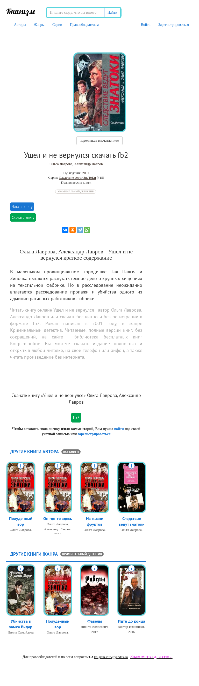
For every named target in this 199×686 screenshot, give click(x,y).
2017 (94, 632)
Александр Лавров (88, 164)
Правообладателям (84, 25)
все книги (71, 452)
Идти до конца (131, 621)
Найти (112, 12)
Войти (145, 25)
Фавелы (94, 621)
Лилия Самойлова (21, 633)
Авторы (20, 25)
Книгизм (20, 11)
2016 (131, 632)
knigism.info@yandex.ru (108, 657)
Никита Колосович (94, 627)
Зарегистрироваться (173, 25)
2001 (85, 173)
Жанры (39, 25)
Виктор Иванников (131, 627)
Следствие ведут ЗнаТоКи (77, 177)
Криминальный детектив (76, 191)
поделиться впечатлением (99, 140)
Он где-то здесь (57, 518)
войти (119, 429)
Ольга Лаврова (60, 164)
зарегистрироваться (94, 434)
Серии (57, 25)
